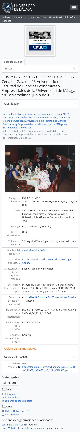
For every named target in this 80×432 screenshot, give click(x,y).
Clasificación (12, 103)
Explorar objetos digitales (17, 400)
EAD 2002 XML (11, 414)
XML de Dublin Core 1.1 (16, 411)
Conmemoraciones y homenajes (53, 117)
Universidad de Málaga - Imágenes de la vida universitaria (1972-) (36, 114)
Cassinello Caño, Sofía (33, 250)
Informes (8, 394)
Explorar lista (10, 397)
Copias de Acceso (15, 357)
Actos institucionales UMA (19, 117)
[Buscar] (37, 68)
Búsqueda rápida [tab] (13, 61)
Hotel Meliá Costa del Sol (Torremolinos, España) (50, 297)
